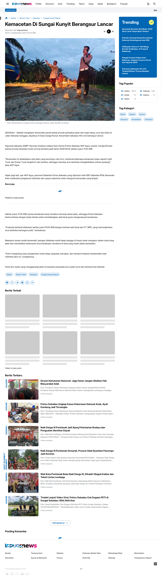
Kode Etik (86, 558)
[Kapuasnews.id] (21, 546)
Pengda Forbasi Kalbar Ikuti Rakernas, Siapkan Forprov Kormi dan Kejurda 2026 (136, 60)
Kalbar (9, 274)
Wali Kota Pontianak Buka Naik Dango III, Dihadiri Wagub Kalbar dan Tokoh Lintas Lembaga (77, 475)
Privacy (60, 558)
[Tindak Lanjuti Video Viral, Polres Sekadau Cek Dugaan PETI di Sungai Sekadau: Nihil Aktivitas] (23, 506)
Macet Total (21, 274)
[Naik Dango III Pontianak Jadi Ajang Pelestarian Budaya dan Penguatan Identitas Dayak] (23, 436)
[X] (12, 283)
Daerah (6, 430)
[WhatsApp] (27, 283)
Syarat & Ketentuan (39, 558)
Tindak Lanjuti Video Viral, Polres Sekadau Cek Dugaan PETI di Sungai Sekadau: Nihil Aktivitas (74, 499)
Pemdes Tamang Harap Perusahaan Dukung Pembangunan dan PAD (137, 39)
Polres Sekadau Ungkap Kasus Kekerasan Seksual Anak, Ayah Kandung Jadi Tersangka (74, 405)
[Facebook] (7, 283)
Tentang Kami (36, 553)
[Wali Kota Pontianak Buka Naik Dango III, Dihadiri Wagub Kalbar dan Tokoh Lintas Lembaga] (23, 483)
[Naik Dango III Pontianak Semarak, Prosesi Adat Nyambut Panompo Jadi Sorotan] (23, 459)
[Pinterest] (22, 283)
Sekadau (33, 274)
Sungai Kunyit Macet (49, 274)
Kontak (8, 553)
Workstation (139, 553)
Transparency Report (143, 558)
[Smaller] (105, 31)
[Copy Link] (32, 283)
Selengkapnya (60, 523)
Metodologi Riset (115, 553)
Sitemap (111, 558)
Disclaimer (9, 558)
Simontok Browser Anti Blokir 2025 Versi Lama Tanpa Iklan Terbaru (137, 30)
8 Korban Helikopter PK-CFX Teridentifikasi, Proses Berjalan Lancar (135, 71)
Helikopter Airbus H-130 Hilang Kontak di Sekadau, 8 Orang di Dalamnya (135, 49)
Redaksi (60, 553)
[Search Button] (154, 3)
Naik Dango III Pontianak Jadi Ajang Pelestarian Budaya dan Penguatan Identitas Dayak (72, 429)
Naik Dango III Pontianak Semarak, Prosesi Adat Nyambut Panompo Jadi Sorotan (77, 452)
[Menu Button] (7, 3)
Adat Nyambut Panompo (5, 461)
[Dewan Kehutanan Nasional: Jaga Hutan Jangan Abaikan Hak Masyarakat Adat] (23, 389)
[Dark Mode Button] (148, 3)
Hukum (6, 407)
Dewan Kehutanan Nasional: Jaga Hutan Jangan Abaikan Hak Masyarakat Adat (73, 382)
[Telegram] (17, 283)
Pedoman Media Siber (92, 553)
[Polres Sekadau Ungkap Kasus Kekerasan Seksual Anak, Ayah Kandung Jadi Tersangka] (23, 413)
